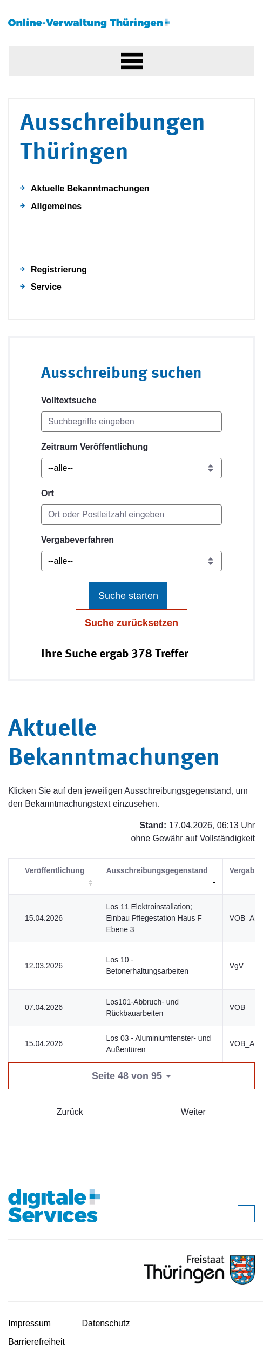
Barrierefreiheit (36, 1341)
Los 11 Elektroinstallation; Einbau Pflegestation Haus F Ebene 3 (153, 918)
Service (46, 286)
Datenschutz (106, 1323)
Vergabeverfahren (77, 539)
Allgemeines (56, 206)
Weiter (193, 1111)
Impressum (29, 1323)
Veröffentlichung (54, 870)
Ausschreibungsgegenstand (156, 870)
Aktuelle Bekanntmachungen (90, 188)
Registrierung (59, 269)
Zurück (70, 1111)
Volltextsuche (69, 400)
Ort (47, 493)
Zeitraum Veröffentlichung (94, 446)
